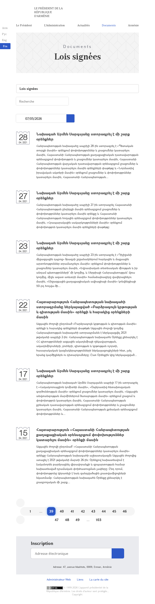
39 (51, 511)
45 (114, 511)
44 (104, 511)
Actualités (83, 25)
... (20, 118)
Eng (4, 40)
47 (57, 520)
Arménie (133, 25)
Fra (5, 46)
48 (67, 520)
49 (77, 520)
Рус (4, 34)
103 (98, 520)
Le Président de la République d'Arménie (48, 12)
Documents (109, 25)
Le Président (24, 25)
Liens (80, 579)
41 (72, 511)
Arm (5, 28)
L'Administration (54, 25)
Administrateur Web (59, 579)
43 (93, 511)
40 (62, 511)
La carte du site (98, 579)
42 (83, 511)
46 (125, 511)
